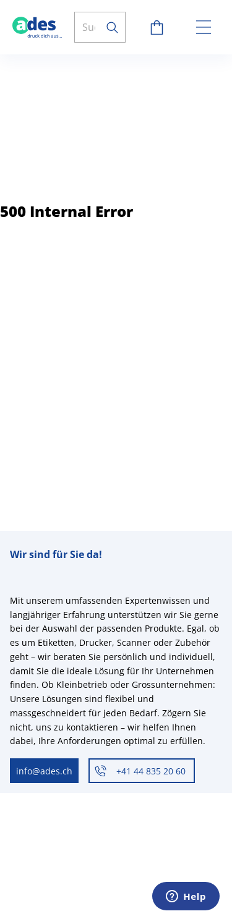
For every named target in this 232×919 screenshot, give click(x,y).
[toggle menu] (203, 27)
